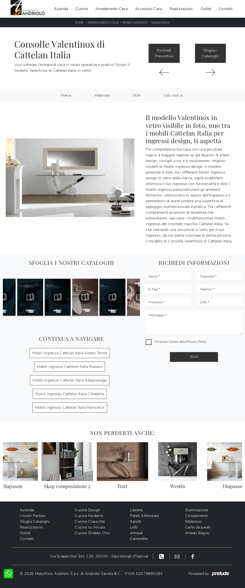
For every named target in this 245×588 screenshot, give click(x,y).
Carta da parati (198, 527)
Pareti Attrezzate (144, 515)
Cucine (82, 8)
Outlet (205, 8)
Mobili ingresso (135, 23)
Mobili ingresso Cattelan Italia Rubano (70, 366)
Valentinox (160, 23)
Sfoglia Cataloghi (35, 521)
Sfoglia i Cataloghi (210, 53)
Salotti (135, 521)
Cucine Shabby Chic (92, 533)
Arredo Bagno (197, 533)
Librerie (136, 510)
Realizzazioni (181, 8)
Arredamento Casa (111, 8)
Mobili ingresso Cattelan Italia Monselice (70, 407)
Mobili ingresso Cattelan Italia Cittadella (69, 394)
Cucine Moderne (89, 515)
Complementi (196, 515)
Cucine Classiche (90, 521)
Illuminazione (196, 510)
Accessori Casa (148, 8)
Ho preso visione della (180, 342)
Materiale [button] (102, 95)
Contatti (226, 8)
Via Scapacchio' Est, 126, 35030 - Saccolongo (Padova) (99, 556)
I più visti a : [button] (173, 95)
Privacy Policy (197, 342)
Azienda (61, 8)
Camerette (139, 538)
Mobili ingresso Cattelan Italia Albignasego (70, 380)
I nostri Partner (32, 515)
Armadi (136, 533)
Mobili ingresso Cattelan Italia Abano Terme (69, 353)
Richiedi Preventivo (164, 53)
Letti (134, 527)
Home (79, 23)
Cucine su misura (90, 527)
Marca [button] (66, 95)
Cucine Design (87, 510)
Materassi (193, 521)
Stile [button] (136, 95)
